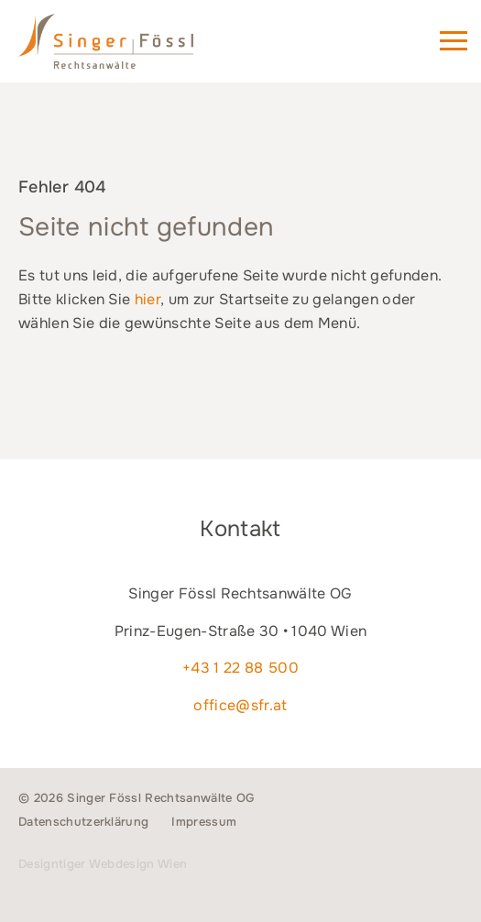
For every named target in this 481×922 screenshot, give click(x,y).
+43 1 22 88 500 (240, 667)
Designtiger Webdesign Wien (102, 864)
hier (147, 299)
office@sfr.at (240, 705)
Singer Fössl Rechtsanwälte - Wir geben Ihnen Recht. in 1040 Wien (132, 49)
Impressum (203, 821)
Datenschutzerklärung (83, 821)
